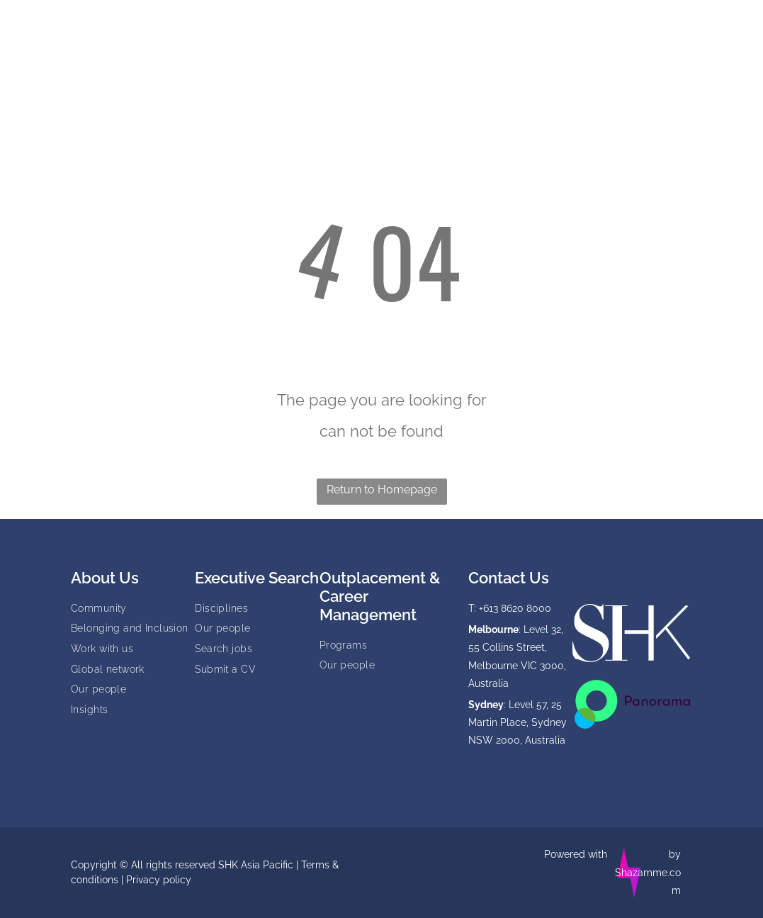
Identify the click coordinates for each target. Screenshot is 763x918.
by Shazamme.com (648, 872)
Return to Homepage (382, 489)
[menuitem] (246, 29)
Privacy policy (158, 879)
